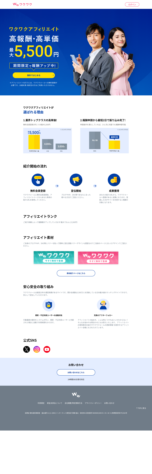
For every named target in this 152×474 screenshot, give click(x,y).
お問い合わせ (109, 446)
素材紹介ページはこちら (76, 316)
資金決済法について (54, 446)
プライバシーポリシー (93, 446)
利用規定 (41, 446)
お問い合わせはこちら (76, 416)
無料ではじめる (33, 75)
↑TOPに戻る (141, 451)
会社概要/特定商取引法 (73, 446)
